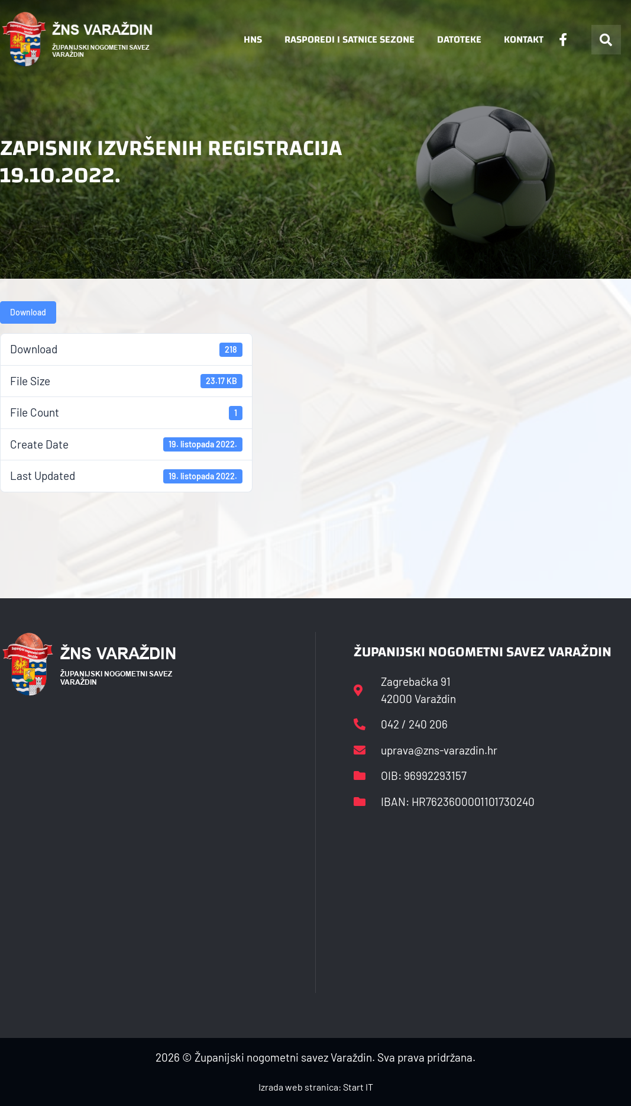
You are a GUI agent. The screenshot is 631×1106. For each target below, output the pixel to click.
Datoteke (459, 39)
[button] (606, 39)
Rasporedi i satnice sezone (349, 39)
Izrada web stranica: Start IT (315, 1086)
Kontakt (523, 39)
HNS (253, 39)
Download (28, 312)
